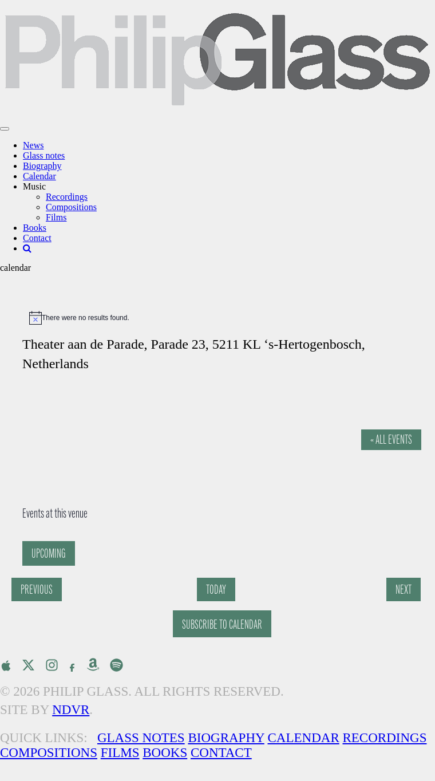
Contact (37, 238)
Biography (42, 166)
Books (34, 227)
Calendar (39, 176)
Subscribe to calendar (222, 624)
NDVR (70, 710)
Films (56, 217)
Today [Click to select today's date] (216, 589)
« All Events (391, 439)
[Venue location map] (113, 430)
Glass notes (44, 155)
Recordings (67, 197)
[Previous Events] (36, 589)
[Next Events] (403, 589)
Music (34, 186)
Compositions (71, 207)
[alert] (223, 318)
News (33, 145)
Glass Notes (141, 738)
